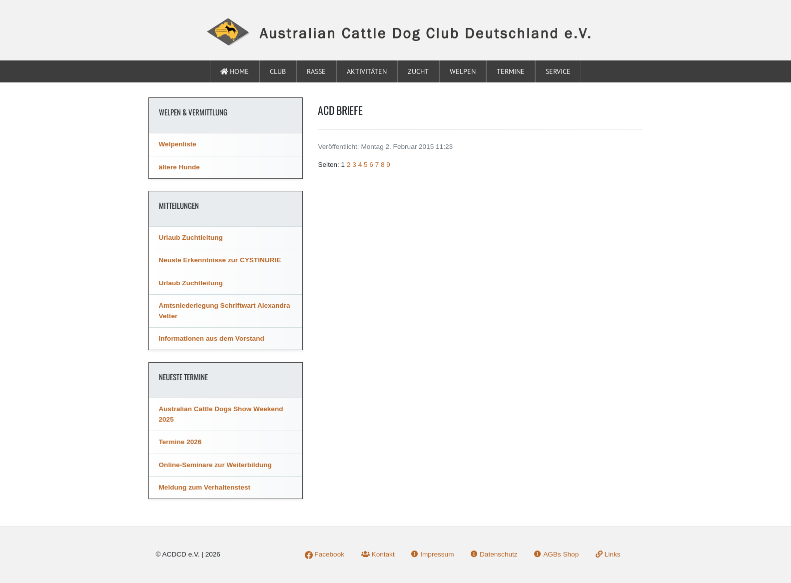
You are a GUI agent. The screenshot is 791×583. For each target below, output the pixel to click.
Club (278, 71)
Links (608, 554)
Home (234, 71)
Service (558, 71)
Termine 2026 (180, 442)
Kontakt (378, 554)
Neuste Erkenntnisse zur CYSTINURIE (220, 260)
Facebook (324, 554)
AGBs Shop (556, 554)
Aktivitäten (367, 71)
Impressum (432, 554)
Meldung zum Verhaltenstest (205, 487)
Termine (511, 71)
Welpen (463, 71)
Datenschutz (494, 554)
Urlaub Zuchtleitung (191, 237)
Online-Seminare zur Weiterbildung (215, 465)
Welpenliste (177, 144)
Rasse (316, 71)
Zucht (418, 71)
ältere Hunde (179, 167)
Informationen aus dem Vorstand (211, 338)
